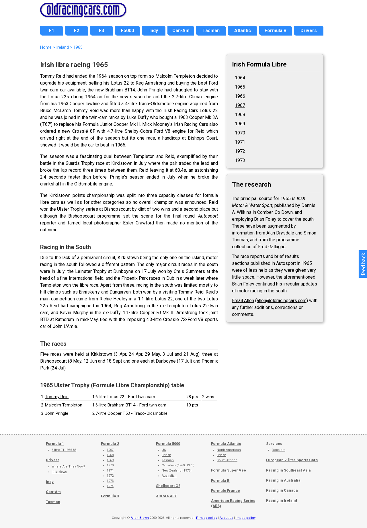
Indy (50, 482)
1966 (240, 96)
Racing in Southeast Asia (288, 470)
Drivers (52, 460)
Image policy (245, 518)
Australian (169, 476)
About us (226, 518)
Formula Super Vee (228, 470)
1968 (110, 455)
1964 (240, 78)
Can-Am (53, 492)
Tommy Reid (57, 396)
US (164, 450)
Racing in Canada (282, 490)
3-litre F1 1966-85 (64, 450)
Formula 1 (55, 443)
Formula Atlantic (226, 443)
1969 (110, 460)
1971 (110, 470)
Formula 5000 (168, 443)
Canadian (169, 465)
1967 (240, 105)
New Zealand (171, 470)
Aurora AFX (166, 496)
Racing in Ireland (281, 500)
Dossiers (278, 450)
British (166, 455)
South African (227, 460)
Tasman (53, 502)
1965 (240, 87)
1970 (110, 465)
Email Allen (243, 300)
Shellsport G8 (168, 486)
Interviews (59, 472)
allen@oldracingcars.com (282, 300)
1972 (110, 476)
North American (229, 450)
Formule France (225, 490)
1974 (110, 486)
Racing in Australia (283, 480)
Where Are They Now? (68, 466)
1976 (187, 470)
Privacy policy (206, 518)
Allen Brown (140, 518)
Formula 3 (110, 496)
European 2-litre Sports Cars (292, 460)
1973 (110, 481)
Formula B (220, 480)
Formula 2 (110, 443)
